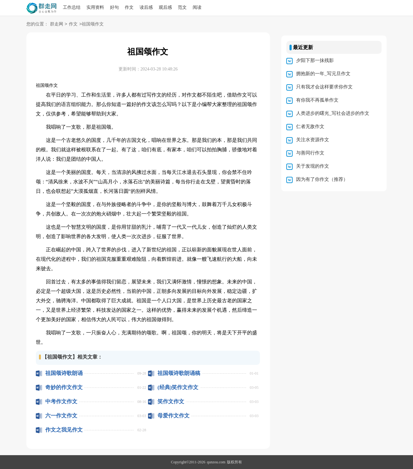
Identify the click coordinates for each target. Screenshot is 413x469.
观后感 (165, 7)
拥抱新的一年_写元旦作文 (323, 73)
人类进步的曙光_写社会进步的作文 (332, 113)
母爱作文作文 (173, 416)
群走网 (56, 24)
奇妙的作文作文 (64, 387)
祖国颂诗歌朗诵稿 (178, 373)
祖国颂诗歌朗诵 (64, 373)
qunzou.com (216, 462)
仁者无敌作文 (310, 126)
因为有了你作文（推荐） (322, 179)
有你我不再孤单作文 (317, 100)
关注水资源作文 (312, 139)
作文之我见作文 (64, 430)
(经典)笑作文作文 (177, 387)
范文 (182, 7)
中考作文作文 (61, 402)
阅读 (197, 7)
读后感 (146, 7)
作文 (129, 7)
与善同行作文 (310, 152)
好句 (114, 7)
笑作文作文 (170, 402)
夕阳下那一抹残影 (315, 60)
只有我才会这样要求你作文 (324, 86)
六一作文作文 (61, 416)
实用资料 (95, 7)
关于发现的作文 (312, 166)
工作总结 (71, 7)
